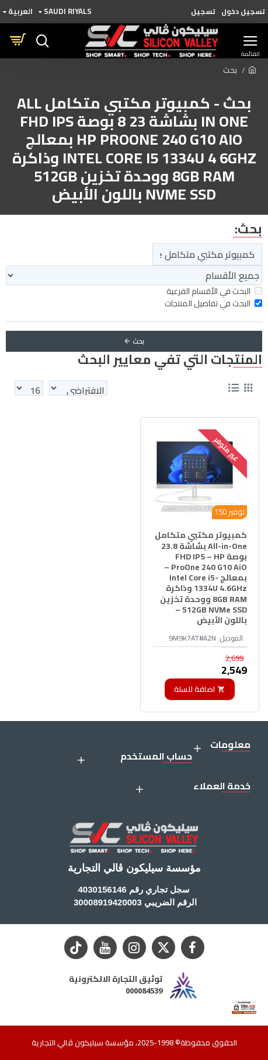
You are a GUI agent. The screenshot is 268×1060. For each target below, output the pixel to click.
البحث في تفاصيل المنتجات (213, 304)
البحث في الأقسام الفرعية (214, 291)
